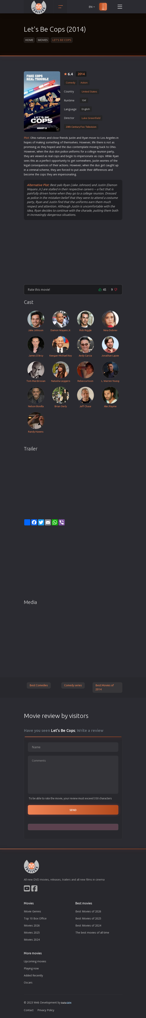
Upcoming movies (35, 961)
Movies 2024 (32, 939)
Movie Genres (32, 911)
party (110, 151)
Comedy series (73, 685)
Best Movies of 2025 (88, 918)
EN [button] (92, 7)
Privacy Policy (45, 1010)
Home (29, 40)
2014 (81, 74)
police (64, 151)
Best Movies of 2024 (88, 925)
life (94, 142)
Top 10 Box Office (35, 918)
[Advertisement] (73, 252)
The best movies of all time (92, 932)
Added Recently (33, 975)
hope (27, 142)
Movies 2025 (32, 932)
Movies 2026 (32, 925)
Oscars (28, 982)
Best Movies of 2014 (104, 687)
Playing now (31, 968)
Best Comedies (39, 685)
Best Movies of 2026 (88, 911)
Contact (29, 1010)
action (63, 165)
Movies (43, 40)
